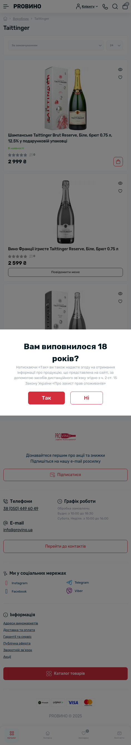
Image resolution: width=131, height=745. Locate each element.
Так (46, 398)
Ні (86, 398)
